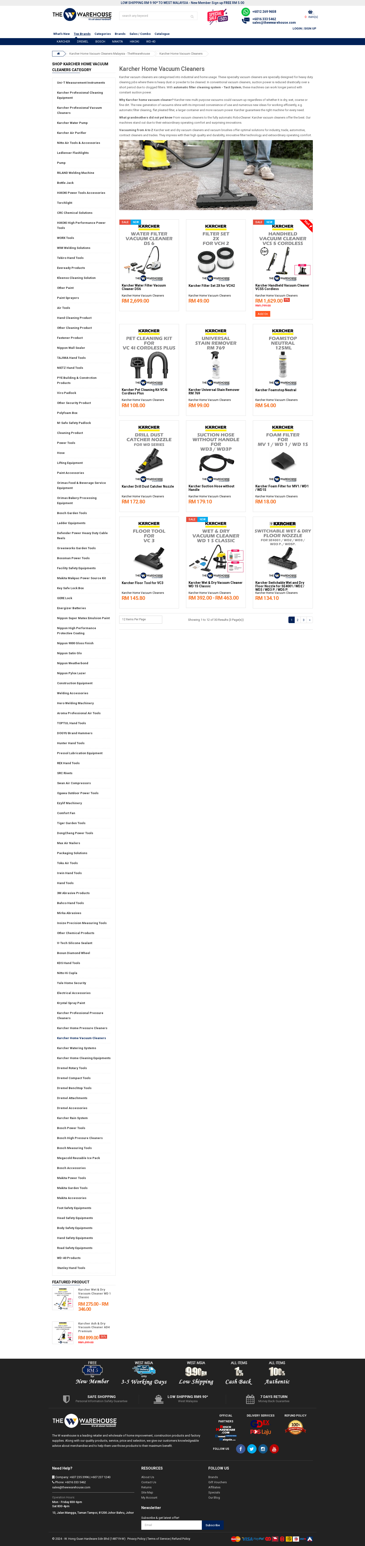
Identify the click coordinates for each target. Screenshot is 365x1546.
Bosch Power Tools (71, 1128)
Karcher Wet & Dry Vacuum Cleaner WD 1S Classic (216, 584)
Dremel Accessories (72, 1108)
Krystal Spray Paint (71, 1003)
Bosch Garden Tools (72, 513)
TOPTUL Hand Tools (71, 723)
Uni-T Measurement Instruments (81, 82)
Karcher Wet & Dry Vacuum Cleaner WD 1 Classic (94, 1293)
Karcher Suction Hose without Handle (211, 488)
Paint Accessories (70, 473)
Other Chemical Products (75, 933)
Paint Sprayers (68, 298)
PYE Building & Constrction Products (77, 380)
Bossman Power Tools (73, 558)
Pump (61, 163)
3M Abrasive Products (73, 893)
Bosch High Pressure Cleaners (80, 1138)
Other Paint (65, 288)
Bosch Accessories (71, 1168)
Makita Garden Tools (72, 1188)
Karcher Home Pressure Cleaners (82, 1028)
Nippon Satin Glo (69, 653)
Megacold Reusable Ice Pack (78, 1158)
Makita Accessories (71, 1198)
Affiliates (214, 1487)
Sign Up (310, 28)
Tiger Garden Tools (71, 823)
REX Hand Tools (68, 763)
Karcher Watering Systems (76, 1048)
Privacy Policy (136, 1538)
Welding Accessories (72, 693)
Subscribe (213, 1525)
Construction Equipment (74, 683)
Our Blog (214, 1497)
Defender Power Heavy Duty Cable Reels (82, 535)
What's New (61, 34)
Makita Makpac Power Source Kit (81, 578)
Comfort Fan (66, 813)
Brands (120, 34)
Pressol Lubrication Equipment (79, 753)
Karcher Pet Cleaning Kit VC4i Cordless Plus (144, 391)
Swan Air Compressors (74, 783)
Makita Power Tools (71, 1178)
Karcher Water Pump (72, 123)
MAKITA (117, 41)
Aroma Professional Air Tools (79, 713)
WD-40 (150, 41)
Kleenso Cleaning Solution (76, 278)
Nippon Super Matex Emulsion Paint (83, 618)
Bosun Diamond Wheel (73, 953)
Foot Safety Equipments (74, 1208)
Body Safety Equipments (74, 1228)
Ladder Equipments (71, 523)
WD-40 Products (69, 1258)
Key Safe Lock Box (70, 588)
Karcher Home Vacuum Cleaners (181, 53)
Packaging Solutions (72, 853)
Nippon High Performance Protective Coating (76, 630)
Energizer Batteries (71, 608)
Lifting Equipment (70, 463)
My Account (149, 1497)
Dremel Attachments (72, 1098)
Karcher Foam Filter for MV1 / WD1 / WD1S (282, 488)
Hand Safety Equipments (75, 1238)
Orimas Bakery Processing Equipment (77, 500)
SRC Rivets (64, 773)
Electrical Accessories (74, 993)
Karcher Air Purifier (71, 133)
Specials (214, 1492)
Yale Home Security (71, 983)
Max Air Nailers (68, 843)
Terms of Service (158, 1538)
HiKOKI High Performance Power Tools (81, 225)
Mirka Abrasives (69, 913)
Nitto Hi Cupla (67, 973)
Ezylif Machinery (69, 803)
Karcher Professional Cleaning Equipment (80, 95)
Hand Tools (65, 883)
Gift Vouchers (217, 1482)
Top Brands (82, 34)
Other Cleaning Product (74, 328)
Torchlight (64, 203)
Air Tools (63, 308)
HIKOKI (134, 41)
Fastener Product (70, 338)
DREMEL (82, 41)
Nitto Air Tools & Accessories (78, 143)
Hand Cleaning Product (74, 318)
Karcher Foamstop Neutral (275, 390)
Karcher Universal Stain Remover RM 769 (214, 391)
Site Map (147, 1492)
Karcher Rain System (72, 1118)
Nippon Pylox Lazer (71, 673)
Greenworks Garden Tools (76, 548)
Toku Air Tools (67, 863)
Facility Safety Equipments (76, 568)
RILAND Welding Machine (75, 173)
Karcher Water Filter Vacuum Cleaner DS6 (144, 287)
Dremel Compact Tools (74, 1078)
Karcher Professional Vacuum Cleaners (79, 110)
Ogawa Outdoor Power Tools (77, 793)
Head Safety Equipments (75, 1218)
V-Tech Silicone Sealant (74, 943)
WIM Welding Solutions (73, 248)
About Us (147, 1477)
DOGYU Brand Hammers (74, 733)
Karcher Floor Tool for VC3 (142, 583)
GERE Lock (64, 598)
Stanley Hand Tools (71, 1268)
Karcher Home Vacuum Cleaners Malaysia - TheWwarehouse (109, 53)
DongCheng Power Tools (75, 833)
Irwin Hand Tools (69, 873)
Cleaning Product (70, 433)
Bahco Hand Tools (70, 903)
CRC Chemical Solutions (74, 213)
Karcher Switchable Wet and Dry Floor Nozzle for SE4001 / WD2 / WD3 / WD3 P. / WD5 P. (279, 586)
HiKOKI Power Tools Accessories (81, 193)
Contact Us (148, 1482)
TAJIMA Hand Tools (71, 358)
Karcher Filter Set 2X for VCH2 (212, 285)
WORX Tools (65, 238)
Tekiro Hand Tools (70, 258)
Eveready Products (71, 268)
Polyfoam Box (67, 413)
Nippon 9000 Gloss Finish (75, 643)
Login (297, 28)
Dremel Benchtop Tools (74, 1088)
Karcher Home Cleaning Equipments (84, 1058)
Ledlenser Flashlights (73, 153)
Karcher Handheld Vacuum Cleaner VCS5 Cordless (282, 287)
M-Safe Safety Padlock (74, 423)
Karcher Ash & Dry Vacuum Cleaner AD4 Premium (94, 1327)
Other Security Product (74, 403)
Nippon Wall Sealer (71, 348)
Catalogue (162, 34)
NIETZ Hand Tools (70, 368)
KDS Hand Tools (68, 963)
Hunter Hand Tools (70, 743)
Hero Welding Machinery (75, 703)
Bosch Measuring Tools (74, 1148)
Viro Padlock (66, 393)
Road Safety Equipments (74, 1248)
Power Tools (66, 443)
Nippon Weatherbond (72, 663)
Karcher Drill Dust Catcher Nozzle (148, 486)
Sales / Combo (140, 34)
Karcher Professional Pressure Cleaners (80, 1015)
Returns (146, 1487)
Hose (61, 453)
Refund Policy (181, 1538)
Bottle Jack (65, 183)
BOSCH (100, 41)
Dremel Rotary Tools (72, 1068)
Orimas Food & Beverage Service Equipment (81, 485)
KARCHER (63, 41)
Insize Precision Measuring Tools (82, 923)
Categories (103, 34)
